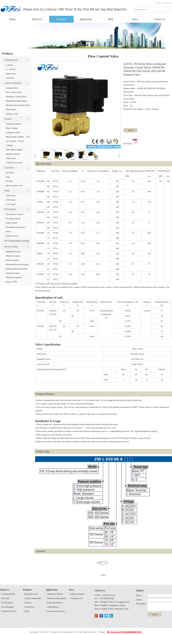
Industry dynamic (77, 594)
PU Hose (9, 181)
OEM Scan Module (14, 277)
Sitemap (101, 632)
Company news (76, 598)
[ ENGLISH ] (167, 3)
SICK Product (10, 209)
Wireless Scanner (13, 256)
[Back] (103, 575)
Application (86, 19)
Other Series (11, 74)
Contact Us (159, 19)
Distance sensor (12, 236)
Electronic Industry (55, 603)
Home (12, 19)
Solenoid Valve (12, 88)
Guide (6, 191)
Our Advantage (7, 607)
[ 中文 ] (158, 3)
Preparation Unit (11, 60)
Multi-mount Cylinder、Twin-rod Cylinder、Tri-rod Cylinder (18, 141)
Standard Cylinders (13, 124)
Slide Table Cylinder (14, 150)
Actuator (7, 119)
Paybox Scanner (12, 260)
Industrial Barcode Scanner (17, 269)
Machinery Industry (55, 594)
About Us (37, 19)
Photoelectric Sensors (14, 214)
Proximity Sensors (13, 219)
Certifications (6, 603)
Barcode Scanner (11, 247)
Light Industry (53, 607)
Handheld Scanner (13, 252)
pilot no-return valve (14, 186)
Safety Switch (11, 223)
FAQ (110, 19)
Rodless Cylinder (13, 154)
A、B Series (11, 69)
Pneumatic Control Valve (16, 97)
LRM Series (11, 196)
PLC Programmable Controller (16, 241)
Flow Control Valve (14, 92)
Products (61, 19)
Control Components (12, 83)
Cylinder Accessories (14, 163)
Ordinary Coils (12, 114)
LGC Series (10, 204)
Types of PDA (11, 282)
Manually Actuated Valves (16, 101)
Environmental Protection (57, 611)
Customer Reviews (9, 611)
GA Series (10, 78)
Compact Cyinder (13, 132)
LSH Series (10, 200)
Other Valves (11, 109)
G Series (9, 65)
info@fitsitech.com (108, 595)
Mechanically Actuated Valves (18, 105)
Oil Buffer (10, 173)
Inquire (130, 130)
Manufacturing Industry (56, 598)
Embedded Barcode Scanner (17, 264)
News (135, 19)
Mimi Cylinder (12, 128)
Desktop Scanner (12, 273)
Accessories (9, 168)
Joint (8, 177)
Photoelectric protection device (15, 229)
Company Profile (8, 594)
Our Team (5, 598)
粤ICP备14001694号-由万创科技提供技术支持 (124, 632)
